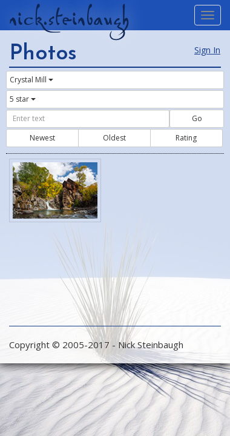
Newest (42, 138)
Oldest (114, 138)
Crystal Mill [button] (31, 79)
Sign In (207, 50)
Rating (186, 138)
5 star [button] (23, 99)
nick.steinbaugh (69, 19)
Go (197, 118)
